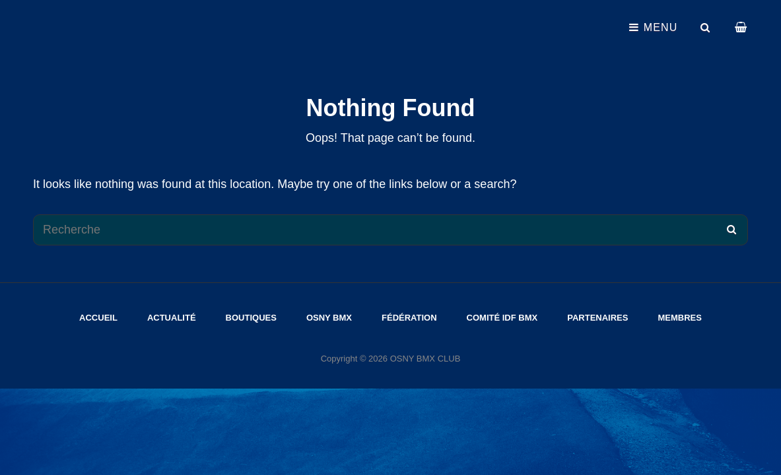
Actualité (171, 318)
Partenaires (597, 318)
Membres (679, 318)
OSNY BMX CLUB (425, 359)
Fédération (409, 318)
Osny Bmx (329, 318)
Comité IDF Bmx (502, 318)
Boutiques (251, 318)
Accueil (98, 318)
